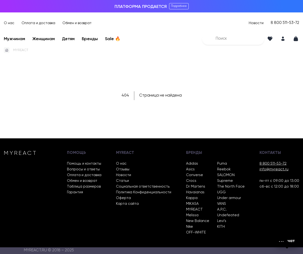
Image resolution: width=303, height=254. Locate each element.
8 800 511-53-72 (285, 23)
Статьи (122, 181)
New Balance (197, 221)
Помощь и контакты (84, 163)
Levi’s (221, 221)
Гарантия (75, 192)
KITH (221, 226)
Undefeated (228, 215)
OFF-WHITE (196, 232)
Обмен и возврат (77, 23)
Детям (68, 39)
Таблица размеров (84, 186)
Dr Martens (195, 186)
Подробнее (179, 6)
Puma (222, 163)
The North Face (231, 186)
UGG (221, 192)
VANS (221, 203)
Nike (189, 226)
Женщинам (43, 39)
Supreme (225, 181)
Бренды (90, 39)
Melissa (192, 215)
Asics (190, 169)
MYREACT (20, 50)
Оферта (123, 198)
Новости (256, 23)
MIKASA (192, 203)
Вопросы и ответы (83, 169)
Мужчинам (14, 39)
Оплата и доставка (38, 23)
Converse (194, 175)
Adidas (192, 163)
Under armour (229, 198)
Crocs (191, 181)
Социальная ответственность (143, 186)
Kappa (192, 198)
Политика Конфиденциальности (143, 192)
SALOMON (226, 175)
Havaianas (195, 192)
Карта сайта (127, 203)
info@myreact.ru (273, 169)
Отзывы (122, 169)
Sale (112, 39)
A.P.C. (222, 209)
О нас (9, 23)
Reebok (224, 169)
